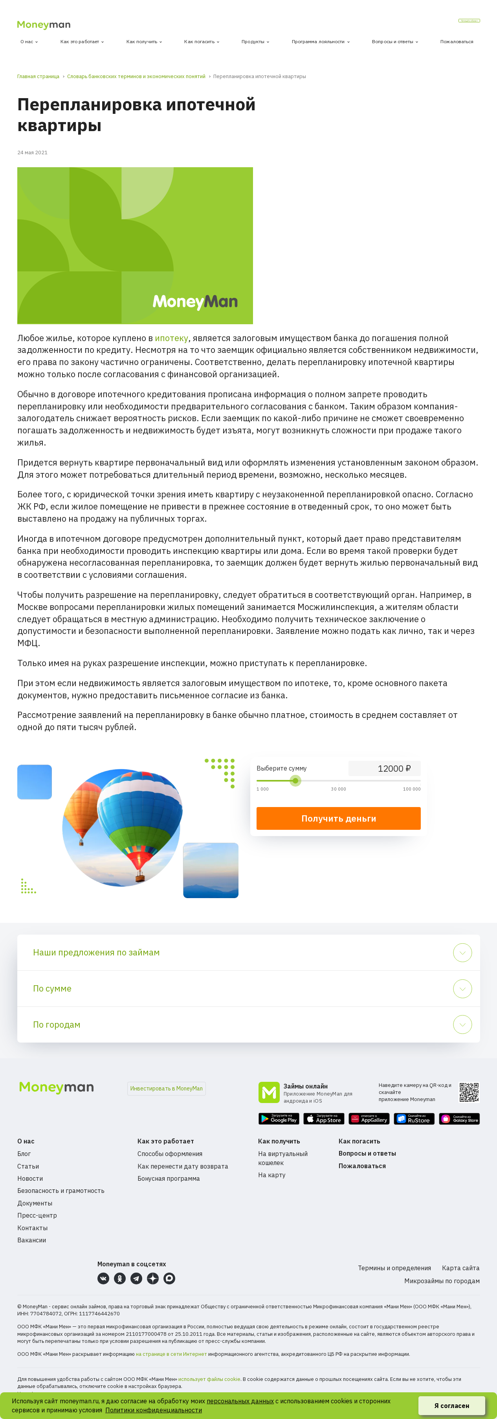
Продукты (253, 41)
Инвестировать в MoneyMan (166, 1088)
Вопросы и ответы (392, 41)
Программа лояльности (318, 41)
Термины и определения (394, 1268)
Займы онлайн (306, 1086)
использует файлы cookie (209, 1379)
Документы (34, 1203)
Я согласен (452, 1406)
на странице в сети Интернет (171, 1354)
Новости (30, 1178)
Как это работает (80, 41)
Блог (24, 1154)
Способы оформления (170, 1154)
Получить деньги (338, 818)
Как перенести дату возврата (183, 1166)
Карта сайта (461, 1268)
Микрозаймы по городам (442, 1281)
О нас (26, 41)
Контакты (32, 1228)
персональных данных (240, 1401)
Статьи (28, 1166)
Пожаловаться (456, 41)
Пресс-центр (37, 1215)
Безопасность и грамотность (61, 1190)
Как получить (142, 41)
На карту (272, 1175)
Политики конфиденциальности (153, 1410)
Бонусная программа (169, 1178)
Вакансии (31, 1240)
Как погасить (199, 41)
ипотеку (171, 337)
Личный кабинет (449, 23)
